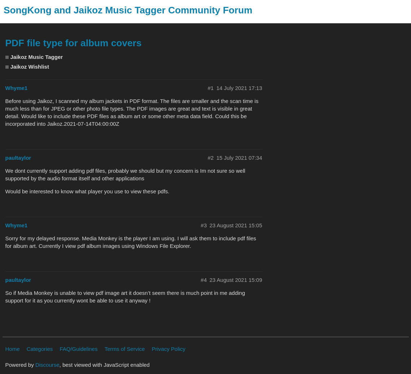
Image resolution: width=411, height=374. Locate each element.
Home (12, 349)
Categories (40, 349)
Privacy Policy (168, 349)
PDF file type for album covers (73, 43)
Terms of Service (125, 349)
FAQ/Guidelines (78, 349)
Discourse (47, 365)
